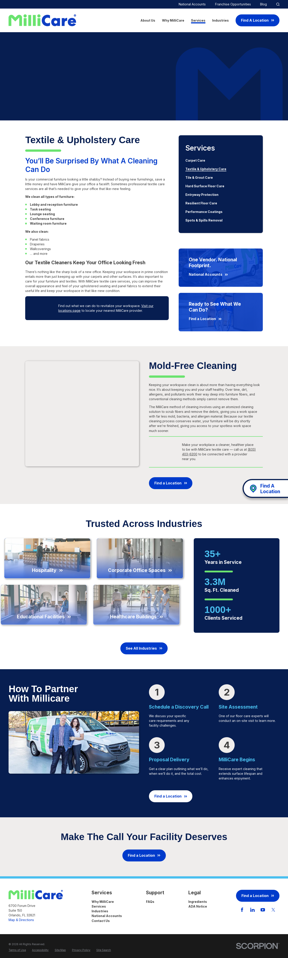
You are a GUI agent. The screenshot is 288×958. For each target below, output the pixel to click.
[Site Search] (277, 4)
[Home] (42, 20)
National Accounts (192, 4)
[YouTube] (263, 910)
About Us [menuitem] (147, 20)
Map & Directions (21, 920)
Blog (263, 4)
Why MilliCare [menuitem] (173, 20)
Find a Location (170, 483)
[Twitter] (273, 910)
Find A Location (257, 20)
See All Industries (144, 648)
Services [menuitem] (198, 20)
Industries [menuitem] (220, 20)
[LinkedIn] (252, 910)
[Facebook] (242, 910)
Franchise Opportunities (233, 4)
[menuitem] (220, 160)
